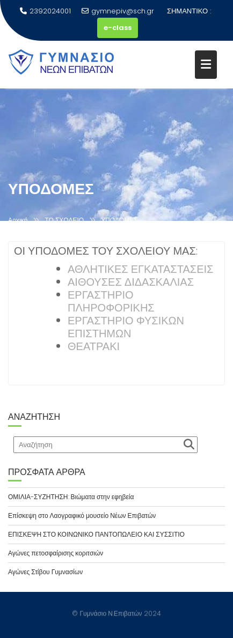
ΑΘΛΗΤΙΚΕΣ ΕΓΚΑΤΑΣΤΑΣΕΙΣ (140, 270)
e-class (118, 28)
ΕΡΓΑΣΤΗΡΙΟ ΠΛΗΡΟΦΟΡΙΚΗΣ (111, 302)
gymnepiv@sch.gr (118, 11)
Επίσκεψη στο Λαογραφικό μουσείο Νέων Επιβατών (82, 515)
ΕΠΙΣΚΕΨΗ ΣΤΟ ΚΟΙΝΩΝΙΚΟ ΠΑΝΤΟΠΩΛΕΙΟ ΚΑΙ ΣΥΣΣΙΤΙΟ (96, 534)
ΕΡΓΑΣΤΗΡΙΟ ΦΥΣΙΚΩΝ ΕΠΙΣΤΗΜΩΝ (126, 328)
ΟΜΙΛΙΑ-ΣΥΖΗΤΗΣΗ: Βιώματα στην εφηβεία (71, 496)
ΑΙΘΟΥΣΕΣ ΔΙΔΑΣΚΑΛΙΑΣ (131, 283)
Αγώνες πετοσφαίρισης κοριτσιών (55, 553)
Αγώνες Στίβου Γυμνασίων (45, 571)
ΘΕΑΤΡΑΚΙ (94, 347)
